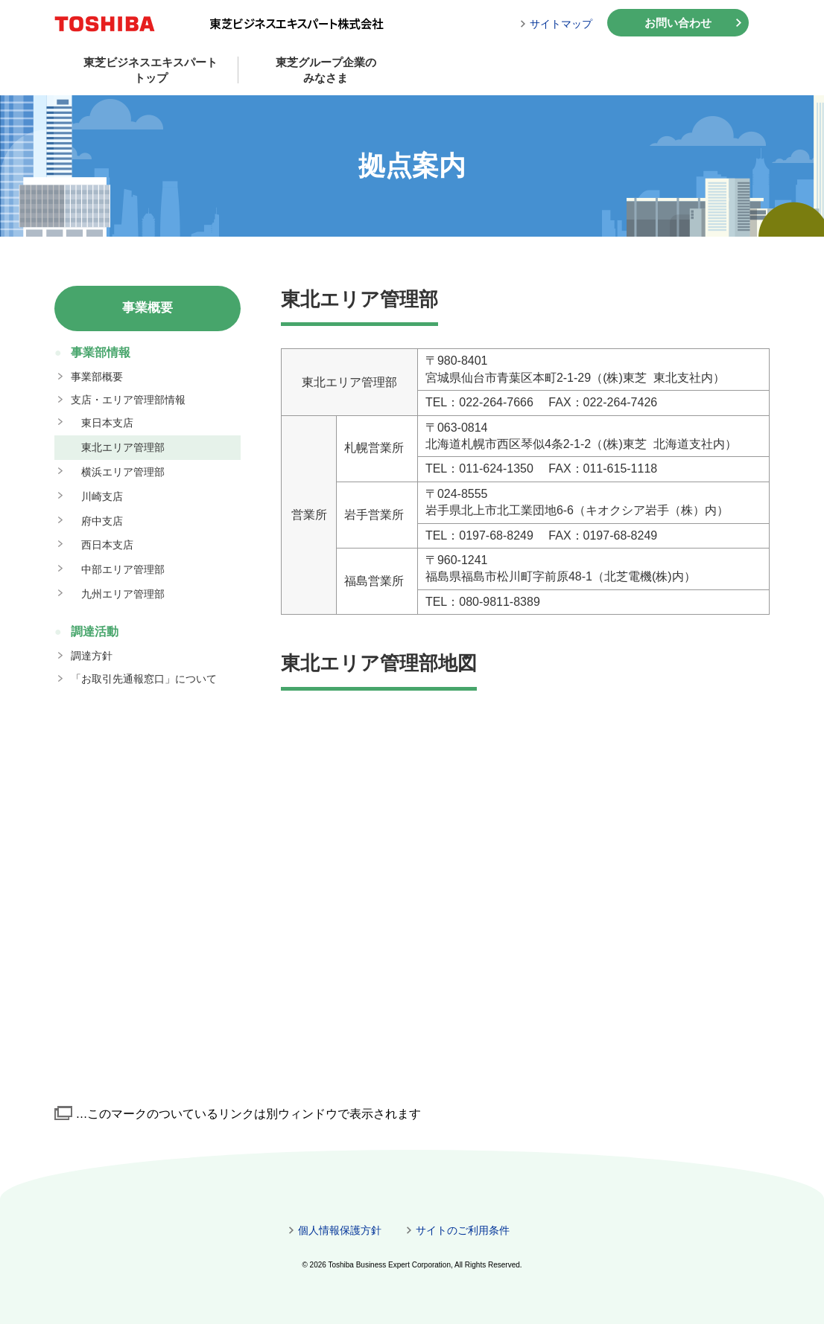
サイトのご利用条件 (463, 1230)
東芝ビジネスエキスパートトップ (150, 70)
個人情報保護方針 (339, 1230)
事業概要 (147, 307)
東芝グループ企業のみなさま (326, 70)
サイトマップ (561, 24)
